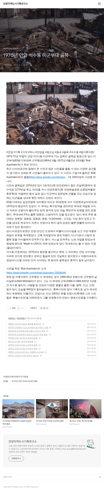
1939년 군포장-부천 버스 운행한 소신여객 (26, 352)
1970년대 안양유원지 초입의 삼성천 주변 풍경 (28, 334)
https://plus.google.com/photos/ (47, 177)
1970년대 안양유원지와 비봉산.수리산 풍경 (26, 331)
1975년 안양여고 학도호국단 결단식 (23, 356)
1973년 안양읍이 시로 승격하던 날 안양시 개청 (28, 327)
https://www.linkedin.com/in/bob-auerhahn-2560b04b (36, 272)
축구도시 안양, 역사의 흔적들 (20, 341)
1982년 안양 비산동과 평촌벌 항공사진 (24, 324)
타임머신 (11, 318)
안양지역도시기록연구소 (15, 3)
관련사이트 (7, 477)
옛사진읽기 (21, 318)
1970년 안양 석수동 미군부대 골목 (23, 338)
